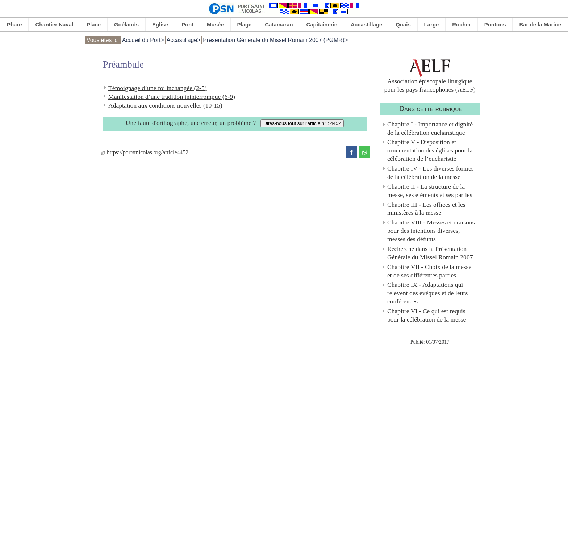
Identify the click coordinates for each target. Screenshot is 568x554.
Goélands (126, 24)
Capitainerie (322, 24)
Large (431, 24)
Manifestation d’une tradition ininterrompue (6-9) (171, 96)
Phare (14, 24)
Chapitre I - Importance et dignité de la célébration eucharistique (430, 128)
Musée (215, 24)
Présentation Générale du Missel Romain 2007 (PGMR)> (275, 40)
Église (160, 24)
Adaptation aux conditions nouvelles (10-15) (165, 105)
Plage (244, 24)
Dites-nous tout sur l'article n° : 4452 (302, 123)
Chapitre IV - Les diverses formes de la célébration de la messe (430, 172)
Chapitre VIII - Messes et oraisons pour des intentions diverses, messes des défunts (431, 231)
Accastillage (366, 24)
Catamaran (279, 24)
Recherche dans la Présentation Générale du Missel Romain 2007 (430, 253)
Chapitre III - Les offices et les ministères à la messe (426, 209)
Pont (187, 24)
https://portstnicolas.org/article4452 (144, 152)
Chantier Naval (54, 24)
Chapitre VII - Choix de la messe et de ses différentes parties (429, 271)
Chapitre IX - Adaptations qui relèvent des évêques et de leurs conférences (427, 293)
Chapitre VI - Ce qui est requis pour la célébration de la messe (426, 315)
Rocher (461, 24)
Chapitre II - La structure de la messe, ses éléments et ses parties (429, 190)
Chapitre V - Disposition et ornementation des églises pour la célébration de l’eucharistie (430, 150)
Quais (403, 24)
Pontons (495, 24)
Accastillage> (184, 40)
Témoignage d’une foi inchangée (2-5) (157, 87)
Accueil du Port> (143, 40)
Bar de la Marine (540, 24)
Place (94, 24)
